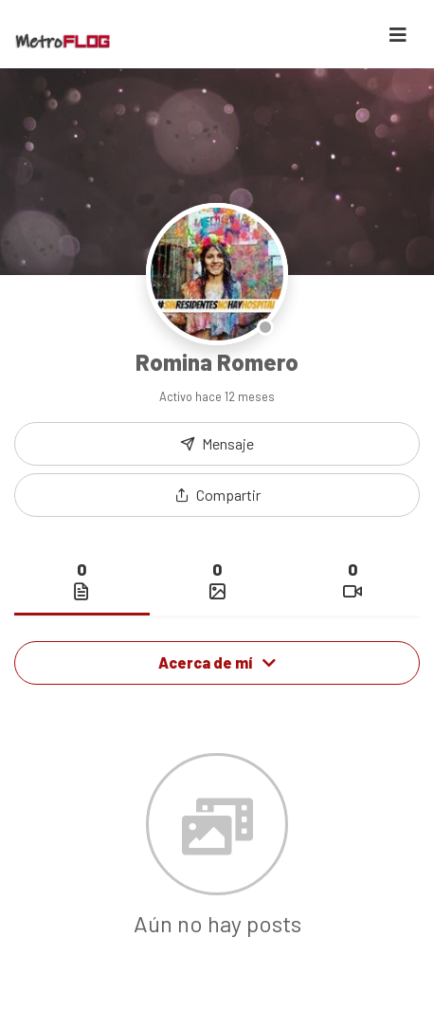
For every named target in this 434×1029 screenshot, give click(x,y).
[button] (217, 495)
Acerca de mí (217, 662)
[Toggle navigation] (398, 34)
